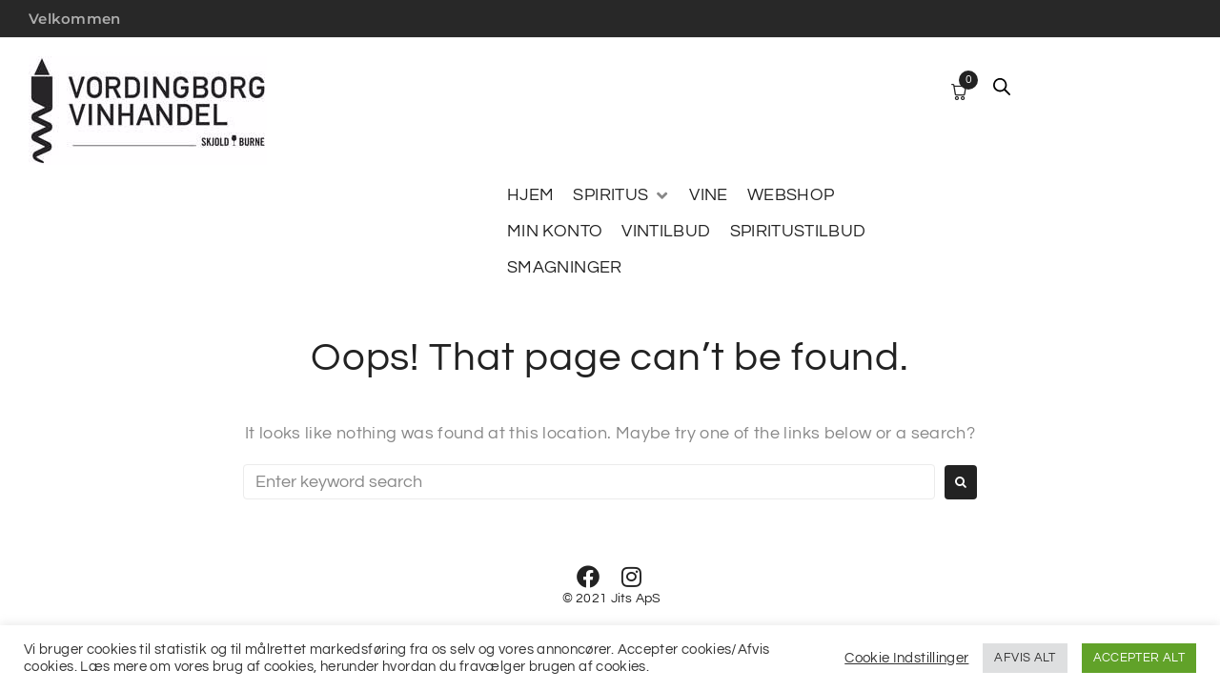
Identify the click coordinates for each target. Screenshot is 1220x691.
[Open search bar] (1001, 86)
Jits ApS (636, 598)
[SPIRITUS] (621, 195)
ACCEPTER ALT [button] (1139, 657)
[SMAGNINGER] (565, 268)
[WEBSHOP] (791, 195)
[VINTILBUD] (666, 231)
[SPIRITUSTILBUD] (798, 231)
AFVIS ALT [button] (1024, 657)
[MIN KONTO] (555, 231)
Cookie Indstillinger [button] (906, 658)
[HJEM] (530, 195)
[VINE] (708, 195)
